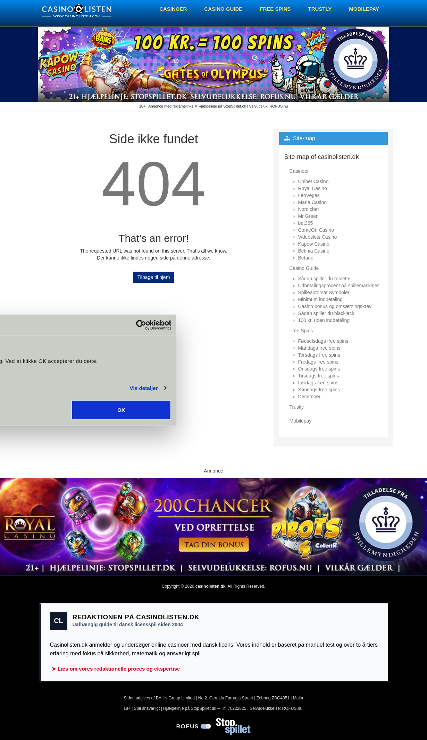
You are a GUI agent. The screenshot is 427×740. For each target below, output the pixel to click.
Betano (305, 258)
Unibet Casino (313, 181)
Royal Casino (312, 188)
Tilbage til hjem (153, 277)
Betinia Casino (313, 251)
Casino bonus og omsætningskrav (335, 306)
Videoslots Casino (317, 237)
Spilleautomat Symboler (324, 292)
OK (315, 410)
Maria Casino (312, 202)
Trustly (320, 9)
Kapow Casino (313, 244)
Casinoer (173, 9)
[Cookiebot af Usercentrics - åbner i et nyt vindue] (334, 325)
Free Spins (275, 9)
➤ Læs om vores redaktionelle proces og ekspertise (116, 669)
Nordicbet (308, 209)
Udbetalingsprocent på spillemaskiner (338, 285)
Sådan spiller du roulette (324, 278)
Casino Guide (223, 9)
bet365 (305, 223)
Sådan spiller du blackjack (326, 313)
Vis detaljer (337, 388)
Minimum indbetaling (320, 299)
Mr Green (308, 216)
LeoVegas (309, 195)
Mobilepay (364, 9)
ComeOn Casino (316, 230)
